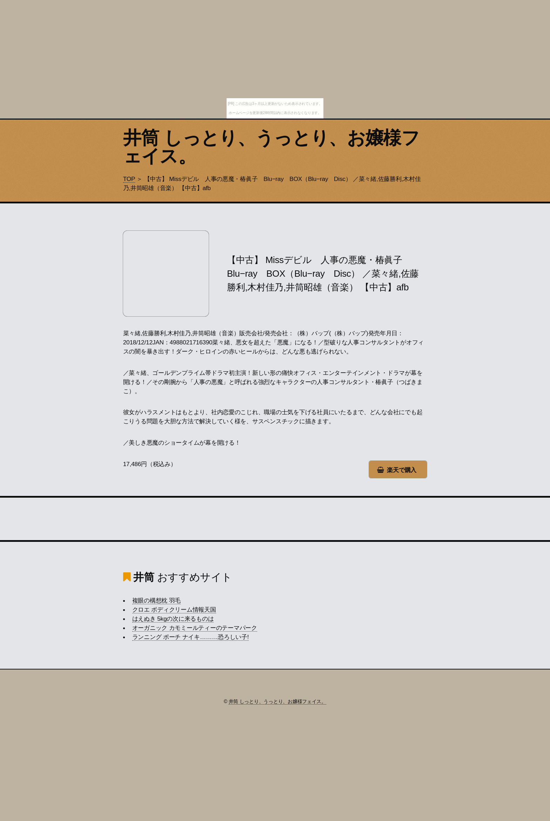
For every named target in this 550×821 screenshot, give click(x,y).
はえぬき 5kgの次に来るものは (173, 618)
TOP (129, 178)
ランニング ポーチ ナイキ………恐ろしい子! (190, 636)
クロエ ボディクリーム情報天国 (174, 609)
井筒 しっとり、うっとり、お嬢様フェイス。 (271, 147)
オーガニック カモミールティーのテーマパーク (194, 627)
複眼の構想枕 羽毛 (156, 600)
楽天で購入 (401, 469)
